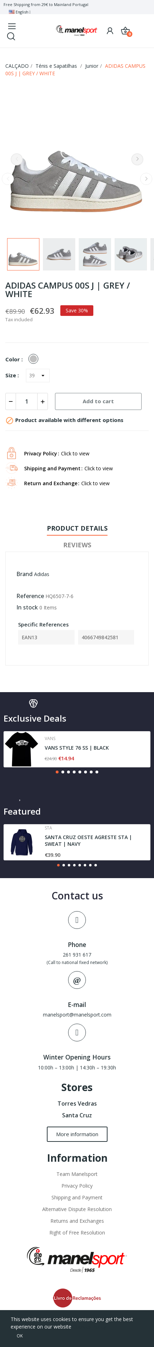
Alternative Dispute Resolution (77, 1209)
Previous (17, 159)
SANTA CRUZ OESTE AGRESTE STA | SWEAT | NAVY (88, 841)
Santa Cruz (77, 1115)
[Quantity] (26, 401)
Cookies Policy (89, 1326)
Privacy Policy (77, 1185)
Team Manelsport (77, 1174)
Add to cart (98, 401)
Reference (30, 596)
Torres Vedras (77, 1103)
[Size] (38, 375)
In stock (27, 607)
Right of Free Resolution (77, 1232)
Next (137, 159)
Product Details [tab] (77, 528)
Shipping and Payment (77, 1197)
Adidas (41, 574)
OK (20, 1336)
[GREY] (35, 359)
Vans (50, 739)
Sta (48, 828)
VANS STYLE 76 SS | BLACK (77, 747)
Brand (24, 574)
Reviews (77, 545)
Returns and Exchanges (77, 1220)
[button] (57, 772)
